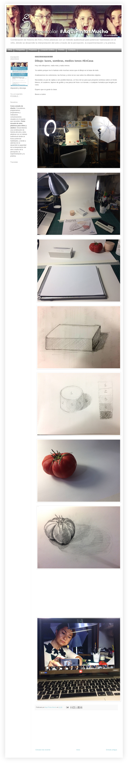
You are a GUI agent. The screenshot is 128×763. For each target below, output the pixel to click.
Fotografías (20, 50)
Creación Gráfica (47, 50)
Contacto (72, 50)
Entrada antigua (111, 750)
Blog (10, 50)
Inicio (78, 750)
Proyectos (33, 50)
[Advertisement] (76, 729)
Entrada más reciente (43, 750)
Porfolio (61, 50)
